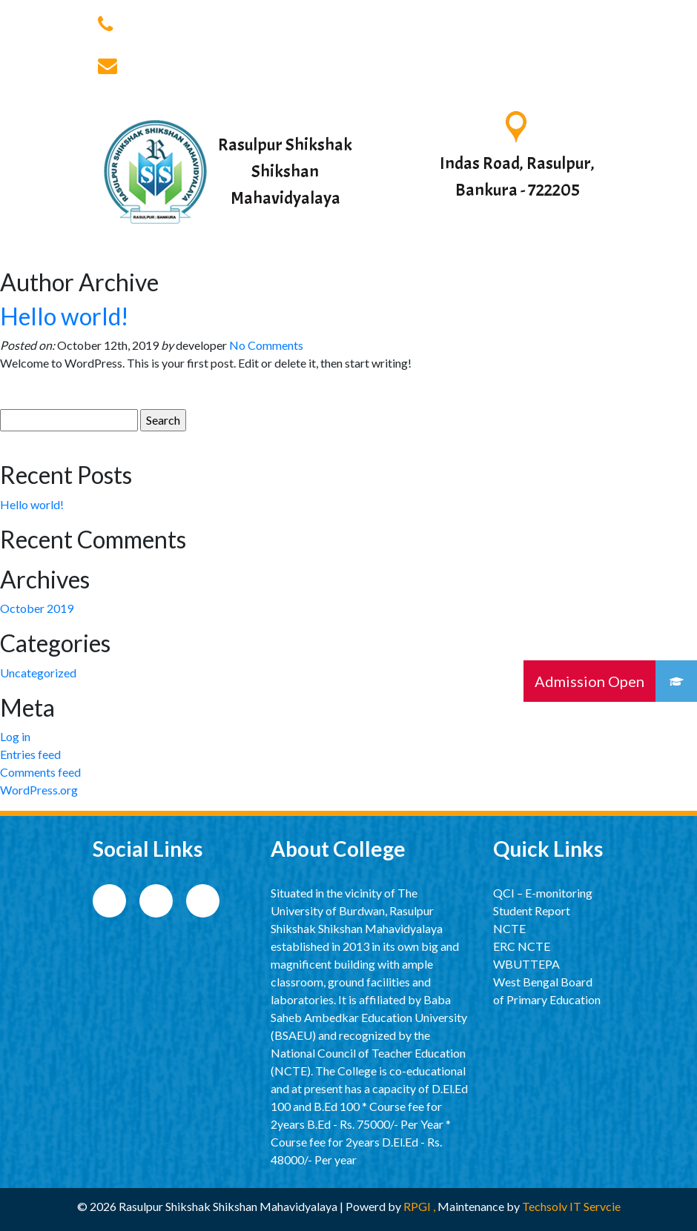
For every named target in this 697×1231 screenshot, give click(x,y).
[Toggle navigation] (583, 253)
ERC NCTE (521, 946)
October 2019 (36, 608)
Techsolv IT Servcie (570, 1206)
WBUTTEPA (526, 964)
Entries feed (30, 754)
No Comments (266, 345)
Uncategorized (38, 673)
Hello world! (64, 316)
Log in (15, 736)
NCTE (509, 928)
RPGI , (420, 1206)
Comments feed (40, 772)
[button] (676, 681)
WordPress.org (39, 790)
